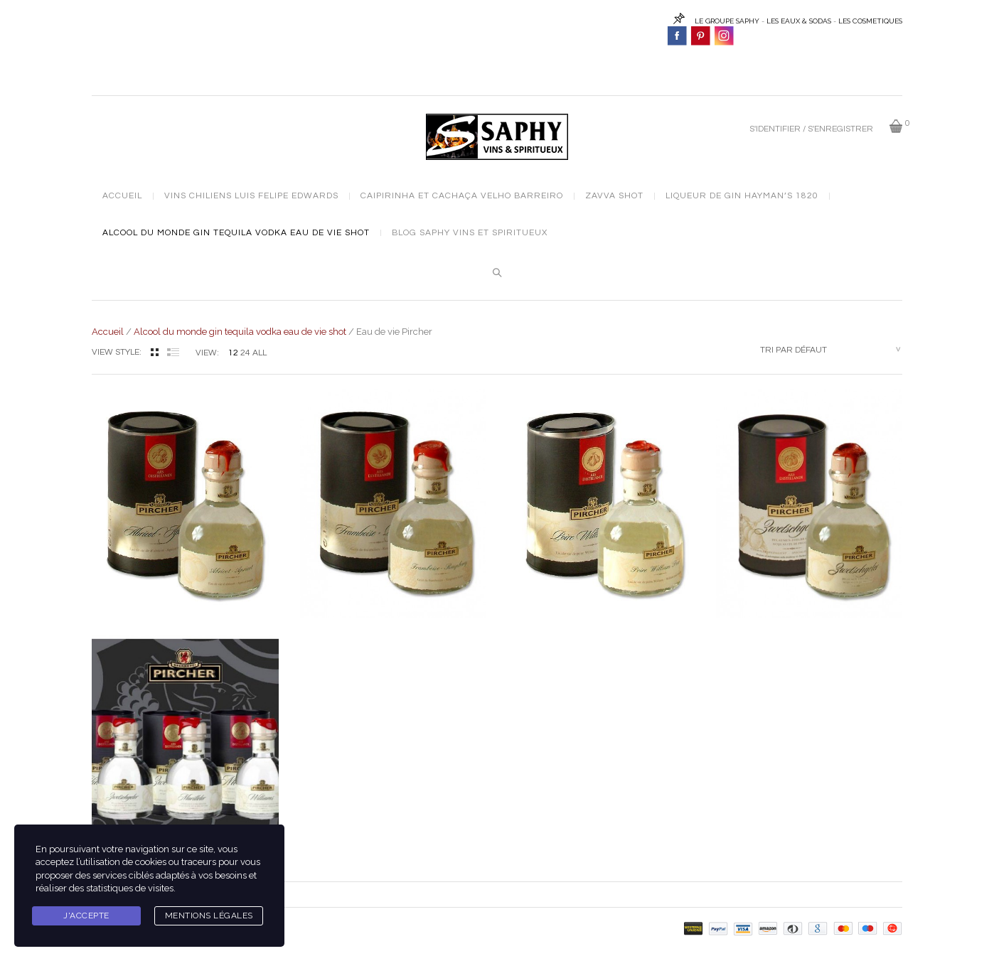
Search (497, 273)
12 (233, 353)
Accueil (122, 196)
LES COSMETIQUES (870, 21)
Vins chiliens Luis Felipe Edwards (251, 196)
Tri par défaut (793, 350)
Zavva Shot (614, 196)
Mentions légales (209, 915)
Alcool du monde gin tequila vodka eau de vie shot (236, 233)
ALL (259, 353)
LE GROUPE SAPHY (727, 21)
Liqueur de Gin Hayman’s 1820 (742, 196)
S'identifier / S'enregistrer (811, 129)
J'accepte (86, 915)
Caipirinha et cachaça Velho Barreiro (461, 196)
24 (245, 353)
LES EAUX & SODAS (798, 21)
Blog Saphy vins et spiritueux (469, 233)
